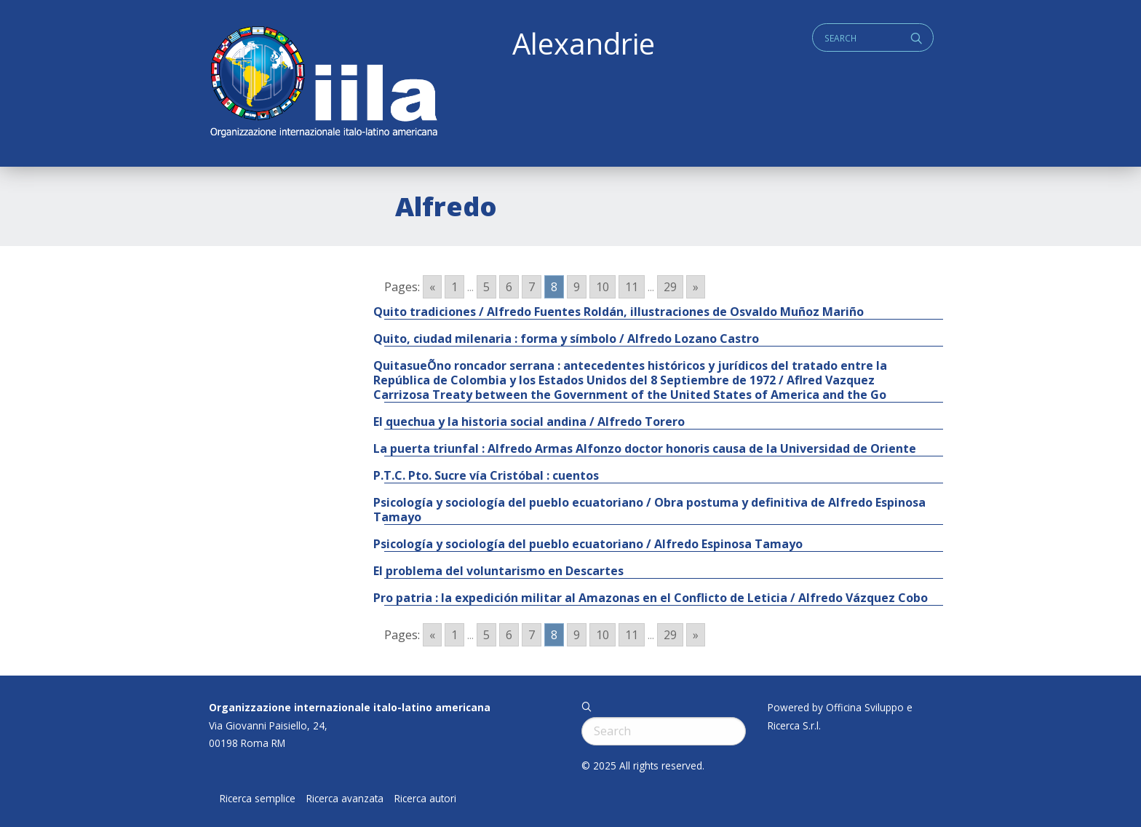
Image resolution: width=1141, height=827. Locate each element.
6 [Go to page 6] (509, 287)
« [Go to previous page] (432, 287)
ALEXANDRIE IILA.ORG (323, 83)
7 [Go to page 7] (531, 287)
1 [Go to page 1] (454, 287)
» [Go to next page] (696, 287)
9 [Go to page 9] (576, 287)
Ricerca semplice (257, 799)
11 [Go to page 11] (631, 287)
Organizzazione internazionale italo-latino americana (349, 707)
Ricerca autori (425, 799)
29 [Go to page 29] (670, 287)
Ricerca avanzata (344, 799)
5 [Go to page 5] (486, 287)
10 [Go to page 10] (602, 287)
